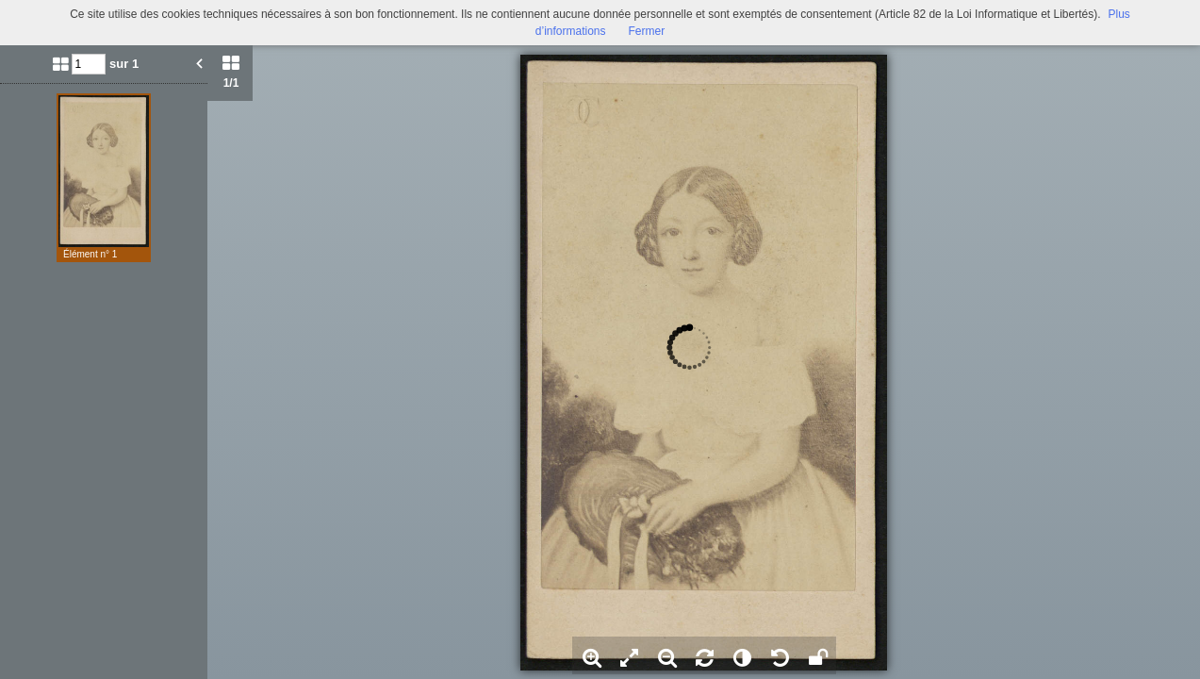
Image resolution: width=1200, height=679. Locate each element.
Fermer (647, 31)
